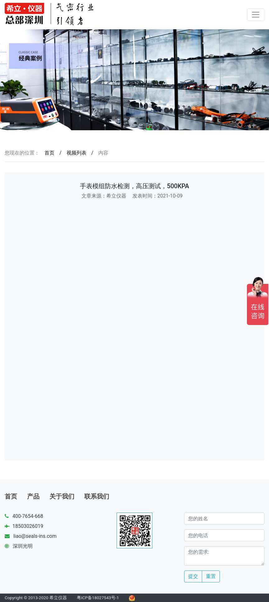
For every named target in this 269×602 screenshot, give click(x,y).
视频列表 (76, 153)
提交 (193, 576)
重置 (211, 576)
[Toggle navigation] (255, 14)
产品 (33, 496)
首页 (49, 153)
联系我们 (96, 496)
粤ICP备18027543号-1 (98, 597)
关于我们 (61, 496)
